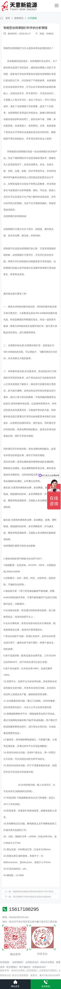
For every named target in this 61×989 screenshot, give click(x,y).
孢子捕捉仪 (25, 967)
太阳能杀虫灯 (32, 962)
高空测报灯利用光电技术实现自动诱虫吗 (32, 896)
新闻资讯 (18, 18)
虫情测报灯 (18, 962)
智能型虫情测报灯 (12, 48)
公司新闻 (32, 18)
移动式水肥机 (47, 962)
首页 (8, 18)
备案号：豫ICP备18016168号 (45, 975)
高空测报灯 (12, 967)
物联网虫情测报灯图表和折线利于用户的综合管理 (36, 891)
